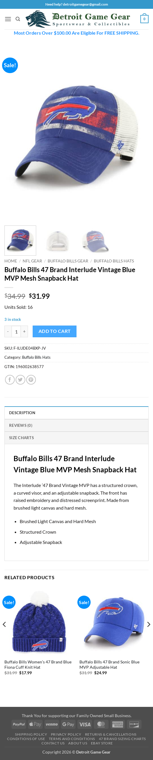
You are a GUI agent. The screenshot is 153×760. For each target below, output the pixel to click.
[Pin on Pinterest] (31, 380)
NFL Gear (32, 261)
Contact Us (53, 743)
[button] (7, 19)
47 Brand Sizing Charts (122, 739)
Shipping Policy (31, 734)
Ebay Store (102, 743)
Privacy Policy (66, 734)
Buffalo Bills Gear (68, 261)
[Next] (148, 636)
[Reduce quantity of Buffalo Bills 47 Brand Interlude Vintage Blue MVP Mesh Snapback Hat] (7, 331)
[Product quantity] (16, 331)
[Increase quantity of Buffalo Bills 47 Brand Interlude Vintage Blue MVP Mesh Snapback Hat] (24, 331)
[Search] (18, 19)
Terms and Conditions (72, 739)
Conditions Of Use (26, 739)
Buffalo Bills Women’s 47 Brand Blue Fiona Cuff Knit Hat (37, 665)
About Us (77, 743)
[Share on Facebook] (10, 380)
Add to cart (55, 331)
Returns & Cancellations (111, 734)
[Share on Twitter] (20, 380)
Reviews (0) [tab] (20, 425)
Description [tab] (22, 412)
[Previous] (4, 636)
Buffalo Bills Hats (114, 261)
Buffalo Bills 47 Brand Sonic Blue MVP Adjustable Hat (109, 665)
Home (10, 261)
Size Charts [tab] (21, 437)
